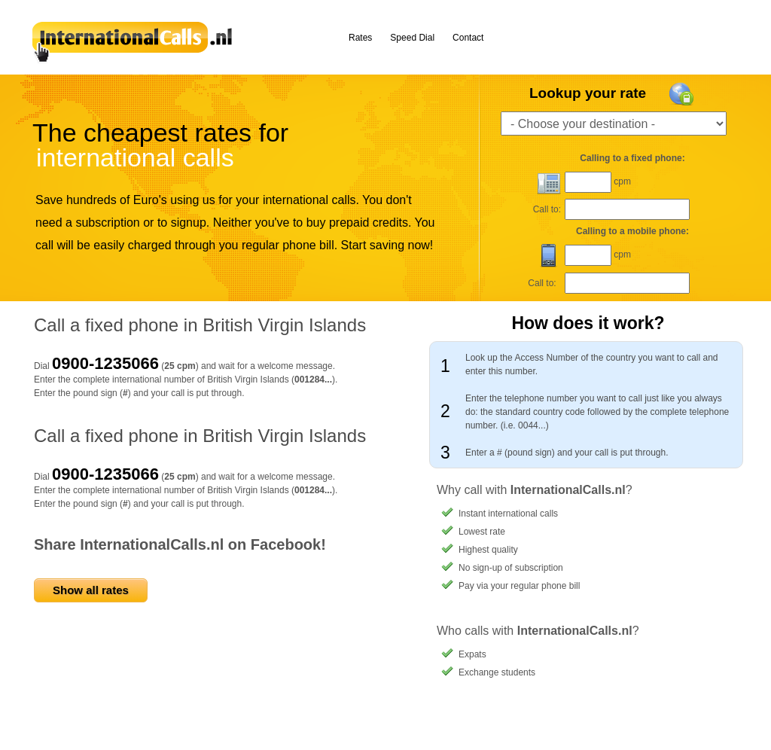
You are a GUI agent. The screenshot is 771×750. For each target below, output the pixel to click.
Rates (360, 37)
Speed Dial (412, 37)
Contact (468, 37)
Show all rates (91, 590)
